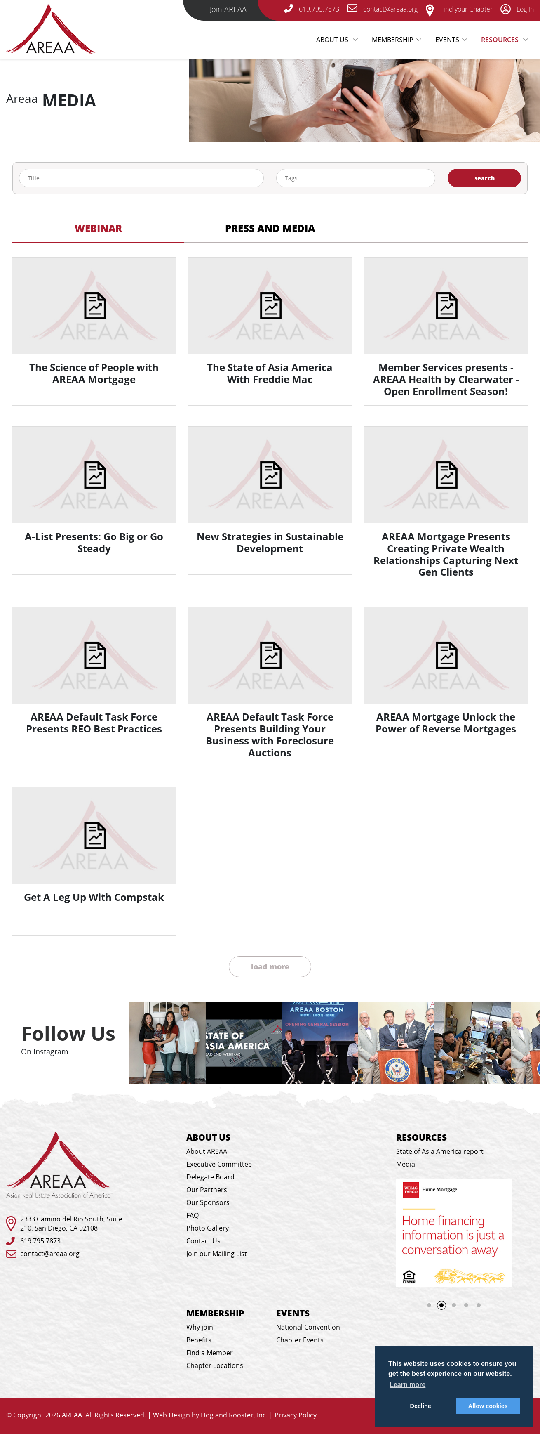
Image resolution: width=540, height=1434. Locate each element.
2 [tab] (443, 1307)
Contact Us (203, 1240)
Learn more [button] (407, 1384)
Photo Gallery (207, 1228)
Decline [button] (420, 1406)
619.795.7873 (40, 1240)
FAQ (192, 1215)
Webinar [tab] (98, 228)
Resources (500, 39)
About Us (340, 39)
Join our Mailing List (216, 1253)
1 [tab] (429, 1305)
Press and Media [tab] (270, 228)
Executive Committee (219, 1164)
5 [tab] (479, 1305)
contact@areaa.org (50, 1253)
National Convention (308, 1327)
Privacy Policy (296, 1415)
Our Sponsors (208, 1202)
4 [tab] (466, 1305)
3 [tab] (454, 1305)
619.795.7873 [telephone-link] (311, 9)
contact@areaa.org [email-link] (382, 9)
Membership (392, 39)
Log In (517, 9)
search (484, 178)
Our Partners (206, 1189)
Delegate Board (210, 1176)
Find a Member (209, 1352)
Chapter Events (300, 1339)
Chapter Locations (214, 1365)
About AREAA (206, 1151)
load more (270, 966)
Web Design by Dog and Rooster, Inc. (210, 1415)
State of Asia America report (440, 1151)
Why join (199, 1327)
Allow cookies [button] (488, 1406)
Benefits (198, 1339)
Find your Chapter (459, 9)
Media (405, 1164)
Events (447, 39)
